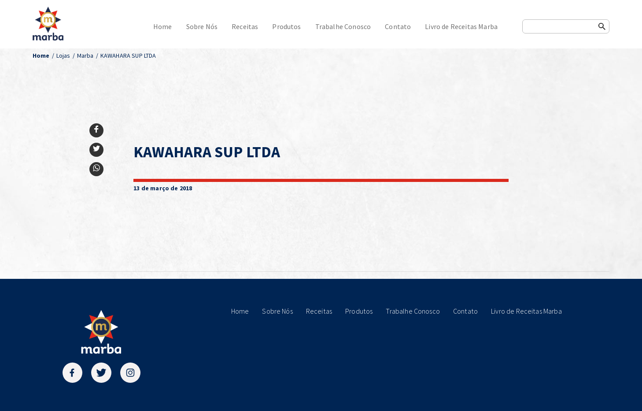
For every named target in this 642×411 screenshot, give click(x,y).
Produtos (286, 26)
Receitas (245, 26)
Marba (85, 55)
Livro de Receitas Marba (461, 26)
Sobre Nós (202, 26)
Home (162, 26)
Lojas (63, 55)
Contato (398, 26)
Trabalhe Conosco (343, 26)
